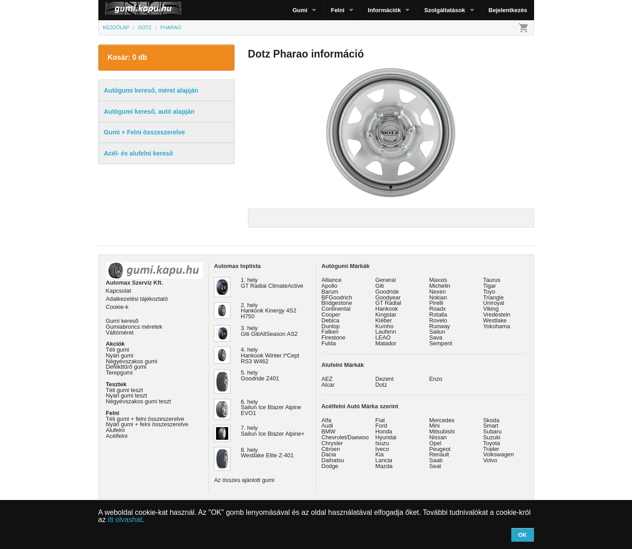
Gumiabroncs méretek (134, 326)
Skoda (491, 420)
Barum (330, 291)
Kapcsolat (118, 290)
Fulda (329, 343)
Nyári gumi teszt (126, 395)
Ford (381, 425)
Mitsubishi (442, 431)
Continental (336, 308)
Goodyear (388, 297)
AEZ (327, 378)
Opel (435, 443)
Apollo (330, 285)
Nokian (438, 297)
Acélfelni (117, 436)
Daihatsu (333, 460)
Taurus (491, 280)
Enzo (435, 378)
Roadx (437, 308)
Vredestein (497, 314)
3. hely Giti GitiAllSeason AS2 (269, 331)
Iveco (382, 449)
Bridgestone (337, 302)
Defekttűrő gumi (126, 366)
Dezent (385, 378)
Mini (434, 425)
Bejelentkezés (508, 10)
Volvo (490, 460)
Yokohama (496, 326)
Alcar (328, 384)
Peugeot (440, 449)
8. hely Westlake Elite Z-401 (267, 452)
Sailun (437, 331)
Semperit (440, 343)
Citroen (331, 449)
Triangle (493, 297)
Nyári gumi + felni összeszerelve (147, 424)
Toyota (491, 443)
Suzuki (491, 437)
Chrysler (332, 443)
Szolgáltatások (444, 10)
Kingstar (386, 314)
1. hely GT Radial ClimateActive (272, 283)
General (386, 280)
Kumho (385, 326)
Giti (380, 285)
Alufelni (115, 430)
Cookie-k (117, 307)
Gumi (299, 10)
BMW (329, 431)
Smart (491, 425)
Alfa (326, 420)
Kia (380, 454)
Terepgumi (119, 372)
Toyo (489, 291)
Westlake (495, 320)
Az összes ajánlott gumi (244, 480)
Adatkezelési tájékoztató (137, 298)
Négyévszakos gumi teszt (138, 401)
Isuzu (382, 443)
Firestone (333, 337)
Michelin (440, 285)
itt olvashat (125, 519)
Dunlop (331, 326)
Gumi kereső (122, 320)
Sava (435, 337)
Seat (435, 466)
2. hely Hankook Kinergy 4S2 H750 (268, 311)
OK (522, 534)
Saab (436, 460)
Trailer (491, 449)
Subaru (492, 431)
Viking (491, 308)
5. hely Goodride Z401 (260, 375)
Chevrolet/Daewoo (345, 437)
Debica (331, 320)
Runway (439, 326)
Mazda (384, 466)
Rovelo (438, 320)
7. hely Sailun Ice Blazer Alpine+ (273, 430)
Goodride (387, 291)
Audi (327, 425)
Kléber (384, 320)
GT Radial (388, 302)
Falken (330, 331)
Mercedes (442, 420)
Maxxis (438, 280)
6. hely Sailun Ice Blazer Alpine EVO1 (271, 407)
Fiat (380, 420)
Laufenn (386, 331)
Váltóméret (120, 332)
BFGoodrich (337, 297)
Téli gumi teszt (124, 390)
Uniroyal (493, 302)
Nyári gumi (119, 355)
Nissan (438, 437)
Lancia (384, 460)
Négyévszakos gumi (132, 361)
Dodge (330, 466)
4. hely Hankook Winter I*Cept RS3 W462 (270, 355)
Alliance (332, 280)
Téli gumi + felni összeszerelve (145, 418)
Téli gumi (117, 349)
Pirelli (436, 302)
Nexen (437, 291)
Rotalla (438, 314)
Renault (439, 454)
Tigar (489, 285)
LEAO (383, 337)
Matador (386, 343)
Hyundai (386, 437)
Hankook (387, 308)
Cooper (331, 314)
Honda (384, 431)
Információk (384, 10)
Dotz (381, 384)
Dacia (329, 454)
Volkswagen (498, 454)
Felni (337, 10)
